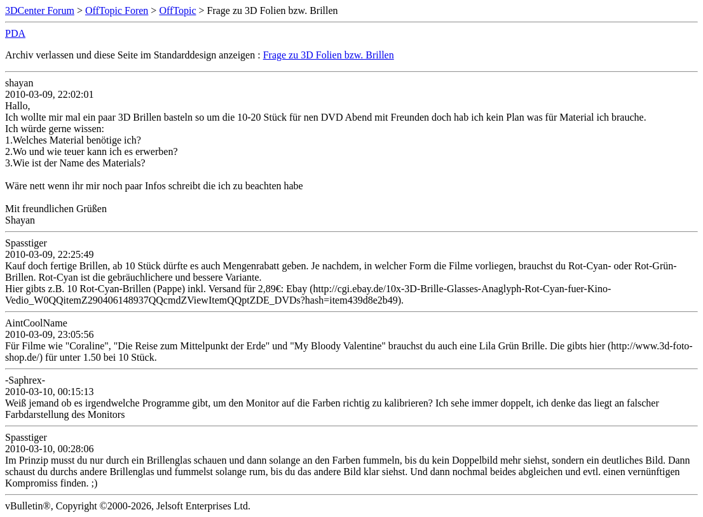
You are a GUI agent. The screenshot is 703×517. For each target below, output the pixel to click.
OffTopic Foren (116, 10)
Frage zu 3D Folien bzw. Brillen (328, 55)
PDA (15, 33)
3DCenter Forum (39, 10)
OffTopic (177, 10)
